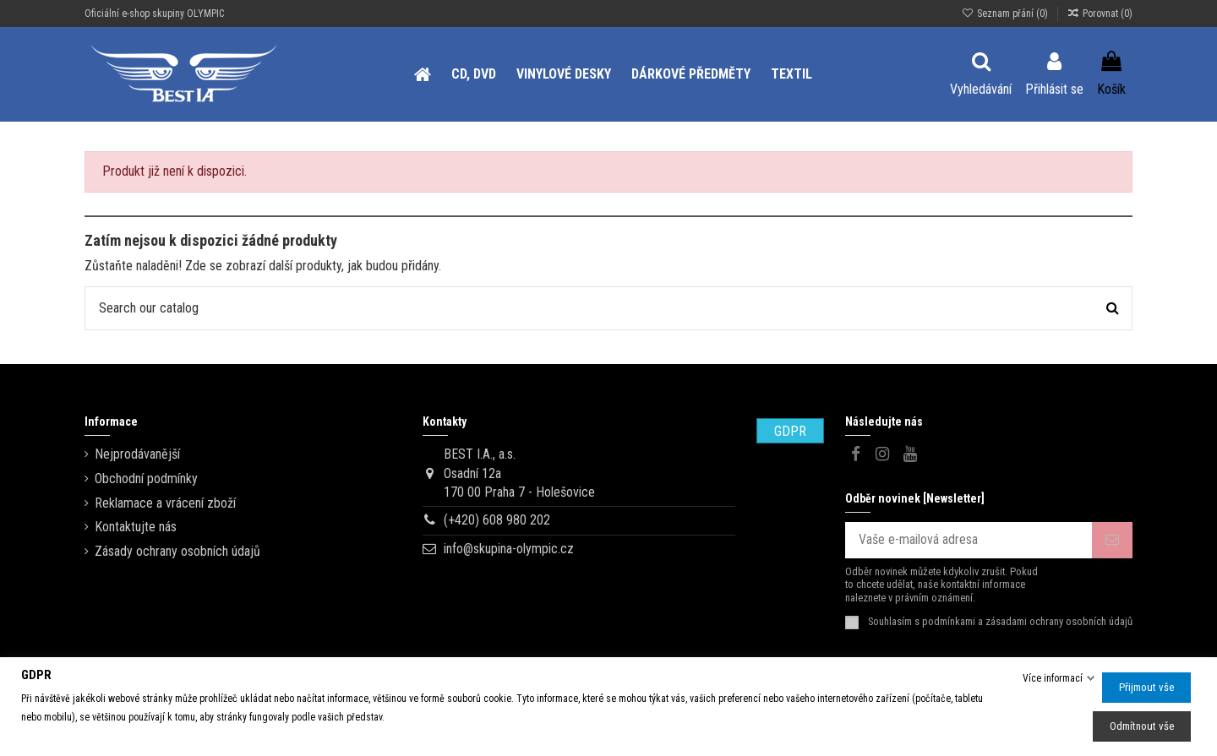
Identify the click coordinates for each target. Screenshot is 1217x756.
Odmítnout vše (1142, 726)
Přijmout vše (1146, 687)
